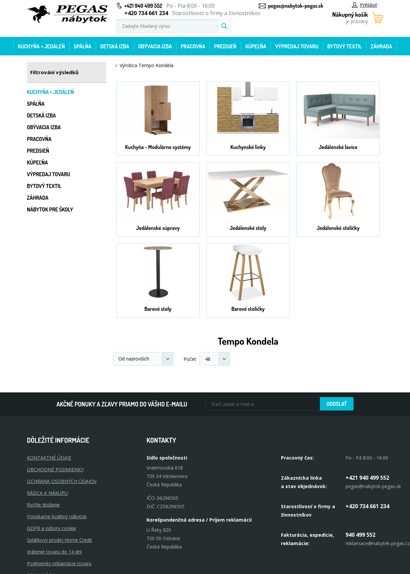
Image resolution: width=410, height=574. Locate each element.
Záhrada (381, 46)
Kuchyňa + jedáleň (41, 46)
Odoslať (337, 403)
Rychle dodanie (43, 504)
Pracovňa (193, 46)
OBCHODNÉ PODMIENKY (55, 469)
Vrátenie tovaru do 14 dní (54, 551)
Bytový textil (344, 46)
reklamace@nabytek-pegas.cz (377, 543)
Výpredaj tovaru (297, 46)
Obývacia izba (155, 46)
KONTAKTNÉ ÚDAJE (49, 458)
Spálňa (82, 46)
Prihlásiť (364, 5)
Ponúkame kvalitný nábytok (57, 516)
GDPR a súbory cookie (51, 528)
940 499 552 (360, 534)
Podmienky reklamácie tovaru (59, 563)
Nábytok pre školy (50, 209)
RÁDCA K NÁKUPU (47, 493)
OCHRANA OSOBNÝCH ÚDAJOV (61, 481)
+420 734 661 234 (367, 506)
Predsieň (225, 46)
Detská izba (114, 46)
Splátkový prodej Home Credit (59, 540)
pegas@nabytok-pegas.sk (295, 5)
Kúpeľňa (255, 46)
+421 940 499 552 (143, 5)
